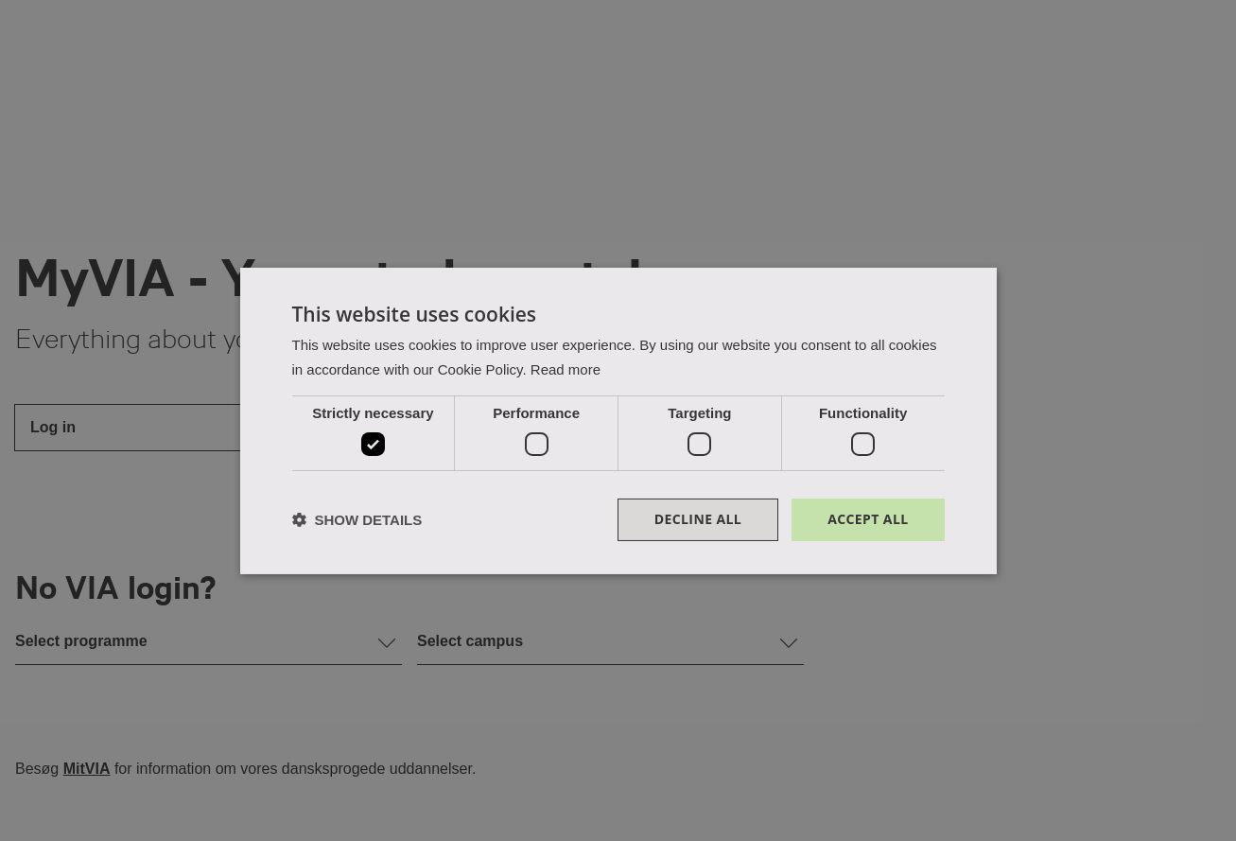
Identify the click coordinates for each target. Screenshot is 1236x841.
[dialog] (618, 420)
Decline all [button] (697, 519)
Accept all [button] (867, 519)
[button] (357, 520)
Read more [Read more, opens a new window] (566, 369)
